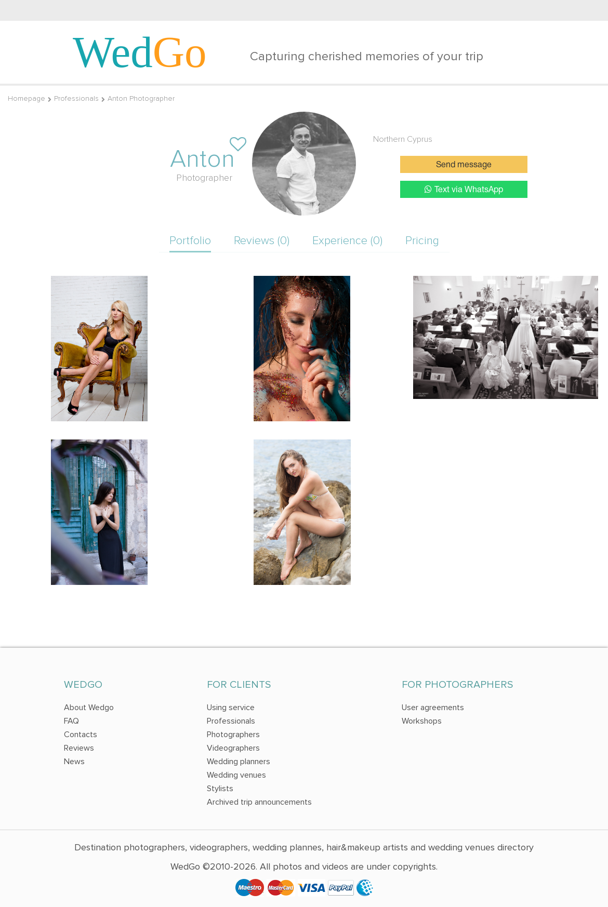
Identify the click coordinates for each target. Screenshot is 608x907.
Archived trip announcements (259, 802)
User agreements (433, 707)
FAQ (71, 721)
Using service (231, 707)
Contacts (80, 734)
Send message (464, 165)
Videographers (233, 748)
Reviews (79, 748)
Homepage (26, 98)
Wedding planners (238, 761)
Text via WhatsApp (464, 189)
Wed (140, 52)
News (74, 761)
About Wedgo (89, 707)
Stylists (220, 788)
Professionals (76, 98)
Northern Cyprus (402, 139)
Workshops (422, 721)
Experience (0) (347, 241)
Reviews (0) (261, 241)
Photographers (233, 734)
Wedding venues (236, 775)
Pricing (422, 241)
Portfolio (190, 241)
